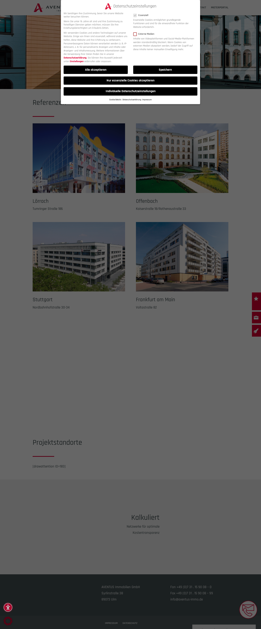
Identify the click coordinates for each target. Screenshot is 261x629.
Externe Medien (145, 34)
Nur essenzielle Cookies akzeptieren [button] (130, 80)
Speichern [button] (165, 70)
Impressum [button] (147, 99)
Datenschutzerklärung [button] (132, 99)
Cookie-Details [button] (115, 99)
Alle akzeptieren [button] (95, 70)
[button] (8, 607)
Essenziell (142, 15)
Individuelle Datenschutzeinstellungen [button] (131, 91)
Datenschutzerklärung (75, 57)
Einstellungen (77, 61)
